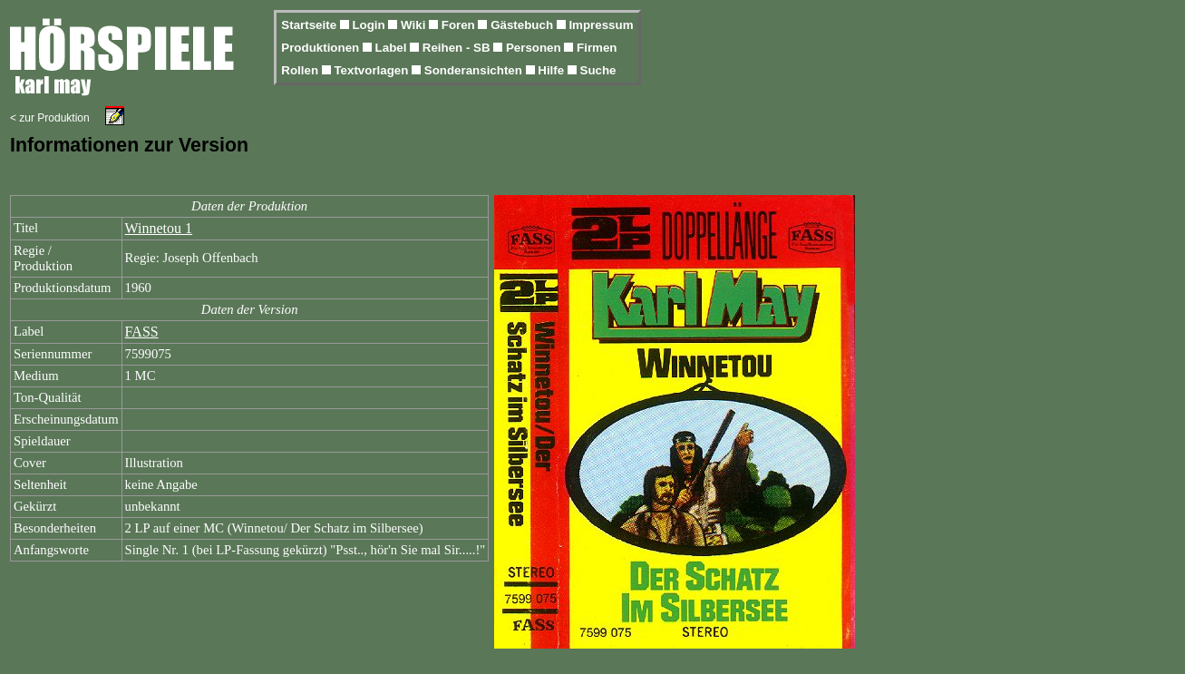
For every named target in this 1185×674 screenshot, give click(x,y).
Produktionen (322, 47)
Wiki (415, 25)
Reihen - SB (458, 47)
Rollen (301, 70)
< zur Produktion (50, 118)
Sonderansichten (475, 70)
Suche (598, 70)
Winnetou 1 (158, 228)
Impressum (600, 25)
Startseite (310, 25)
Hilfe (553, 70)
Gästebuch (524, 25)
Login (370, 25)
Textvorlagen (373, 70)
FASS (142, 331)
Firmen (597, 47)
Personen (535, 47)
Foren (460, 25)
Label (393, 47)
